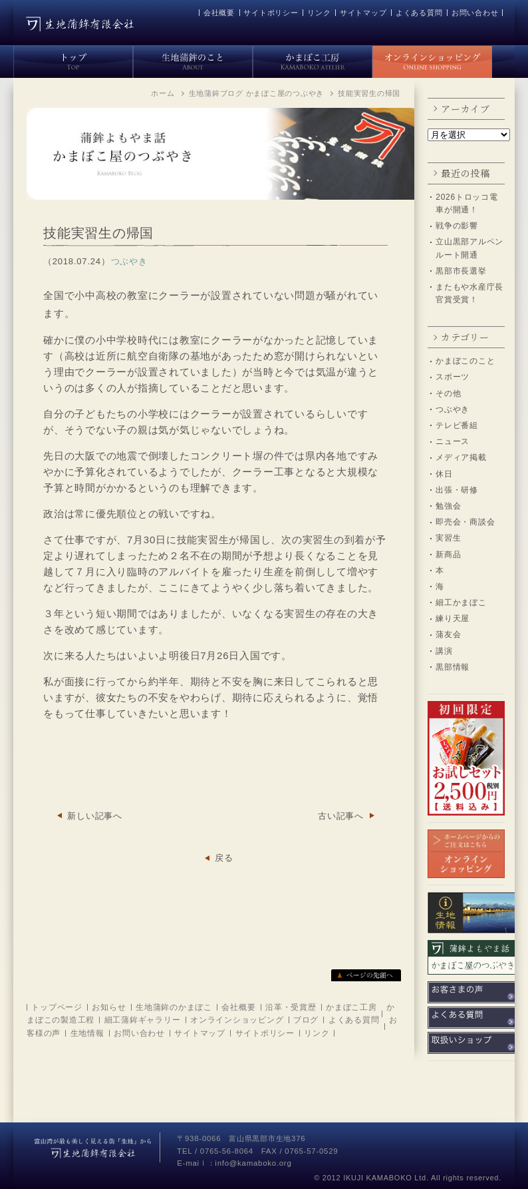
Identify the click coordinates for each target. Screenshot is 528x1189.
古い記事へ (341, 816)
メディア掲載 (461, 457)
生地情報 (87, 1033)
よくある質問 (419, 13)
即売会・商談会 (465, 522)
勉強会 (448, 506)
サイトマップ (363, 13)
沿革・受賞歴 (291, 1007)
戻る (224, 858)
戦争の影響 (457, 225)
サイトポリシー (270, 13)
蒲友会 (448, 634)
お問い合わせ (475, 13)
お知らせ (109, 1007)
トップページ (56, 1007)
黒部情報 (452, 667)
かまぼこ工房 (351, 1007)
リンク (318, 13)
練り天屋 (452, 618)
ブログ (306, 1020)
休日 (444, 474)
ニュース (452, 441)
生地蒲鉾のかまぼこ (174, 1007)
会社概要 (219, 13)
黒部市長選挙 (461, 271)
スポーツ (452, 376)
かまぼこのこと (465, 360)
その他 (448, 393)
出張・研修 (457, 490)
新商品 (448, 554)
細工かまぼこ (461, 602)
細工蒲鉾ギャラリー (142, 1020)
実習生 (448, 538)
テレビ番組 (457, 425)
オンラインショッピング (236, 1020)
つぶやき (452, 409)
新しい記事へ (94, 816)
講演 (444, 651)
